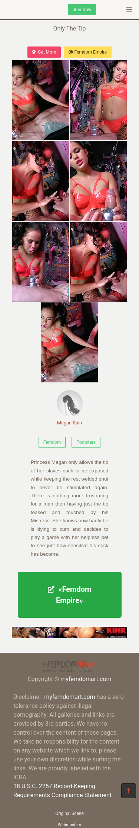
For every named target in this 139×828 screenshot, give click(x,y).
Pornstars (86, 442)
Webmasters (69, 824)
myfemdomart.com (85, 679)
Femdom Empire (88, 52)
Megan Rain (70, 408)
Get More (44, 52)
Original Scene (69, 813)
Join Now (82, 9)
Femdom (52, 442)
